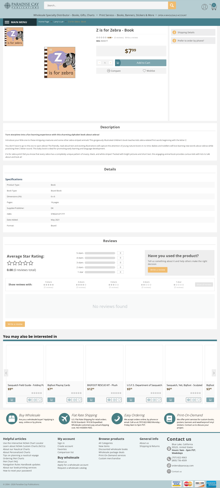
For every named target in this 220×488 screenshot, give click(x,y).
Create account (65, 446)
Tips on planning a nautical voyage (21, 455)
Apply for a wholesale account (73, 464)
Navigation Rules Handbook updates (21, 464)
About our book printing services (20, 467)
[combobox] (110, 5)
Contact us (177, 471)
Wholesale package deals (111, 452)
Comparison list (66, 452)
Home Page (43, 21)
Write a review (131, 38)
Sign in (61, 443)
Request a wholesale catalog (72, 467)
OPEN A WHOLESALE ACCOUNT (172, 15)
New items (104, 446)
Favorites (62, 449)
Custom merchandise (110, 458)
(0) (119, 38)
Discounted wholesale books (113, 449)
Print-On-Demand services (112, 455)
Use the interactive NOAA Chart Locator (23, 443)
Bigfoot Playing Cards (59, 385)
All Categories (106, 443)
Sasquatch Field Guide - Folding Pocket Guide (26, 385)
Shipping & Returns (150, 446)
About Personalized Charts (16, 452)
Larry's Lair (59, 21)
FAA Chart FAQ (10, 461)
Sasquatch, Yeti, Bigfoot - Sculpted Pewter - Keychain (185, 385)
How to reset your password (17, 470)
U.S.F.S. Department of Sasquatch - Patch (145, 385)
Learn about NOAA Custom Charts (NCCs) (24, 446)
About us (62, 461)
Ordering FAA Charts (13, 458)
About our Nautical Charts (16, 449)
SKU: (98, 41)
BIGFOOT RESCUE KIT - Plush (102, 385)
